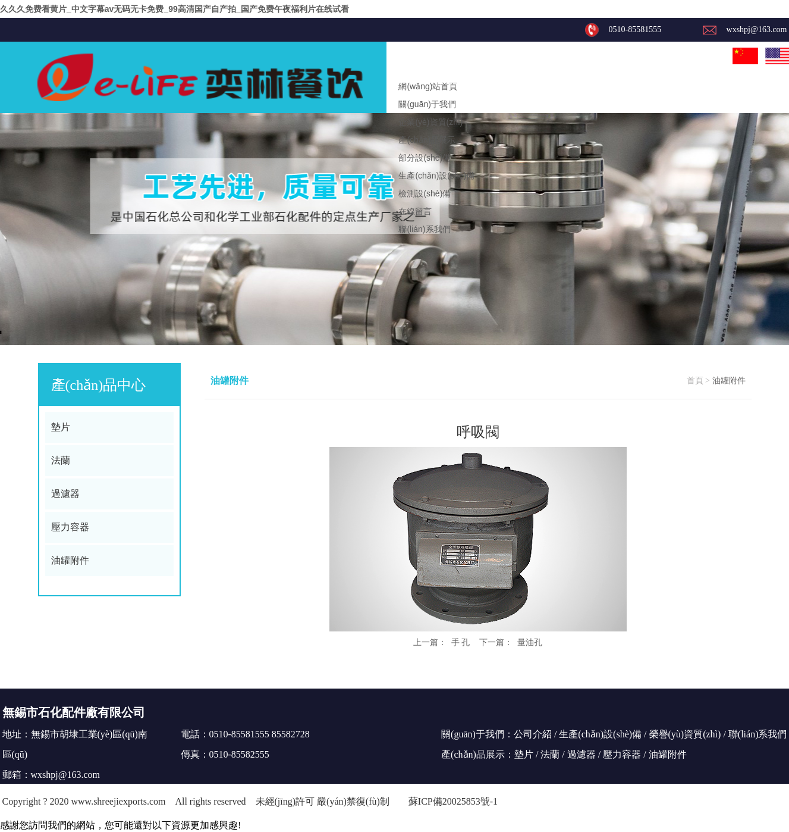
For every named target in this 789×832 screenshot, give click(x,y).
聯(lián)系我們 (424, 229)
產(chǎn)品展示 (426, 140)
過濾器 (65, 494)
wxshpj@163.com (65, 775)
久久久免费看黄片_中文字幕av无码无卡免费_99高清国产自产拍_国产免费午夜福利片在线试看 (174, 9)
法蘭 (60, 460)
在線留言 (415, 211)
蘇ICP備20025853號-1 (453, 801)
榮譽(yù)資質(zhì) (685, 734)
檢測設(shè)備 (424, 193)
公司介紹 (533, 734)
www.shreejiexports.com (118, 801)
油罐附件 (70, 560)
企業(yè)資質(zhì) (430, 122)
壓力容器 (70, 527)
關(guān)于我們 (426, 104)
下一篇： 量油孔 (510, 642)
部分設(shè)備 (424, 157)
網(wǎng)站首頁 (427, 86)
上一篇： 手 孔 (441, 642)
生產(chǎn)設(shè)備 (436, 175)
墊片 (60, 427)
